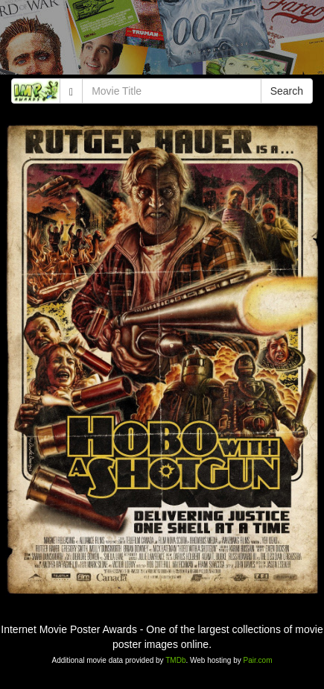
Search (286, 91)
